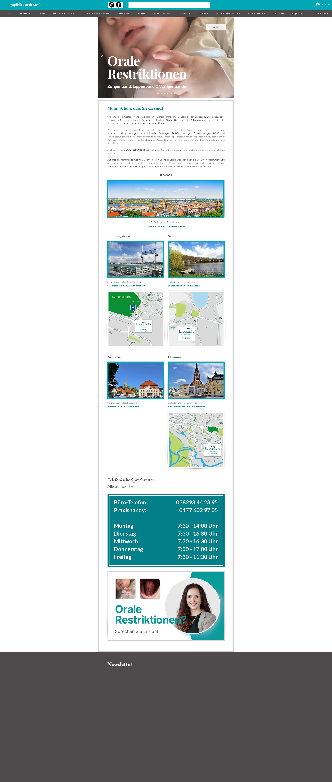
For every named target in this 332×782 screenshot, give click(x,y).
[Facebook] (118, 5)
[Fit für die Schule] (174, 93)
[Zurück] (102, 57)
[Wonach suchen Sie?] (169, 5)
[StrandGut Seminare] (164, 93)
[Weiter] (230, 57)
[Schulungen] (171, 93)
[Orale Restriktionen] (158, 93)
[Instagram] (111, 5)
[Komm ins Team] (161, 93)
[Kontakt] (216, 27)
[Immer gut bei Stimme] (167, 93)
